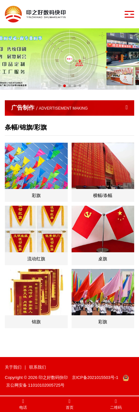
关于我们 (13, 367)
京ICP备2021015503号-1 (95, 377)
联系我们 (37, 367)
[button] (59, 86)
